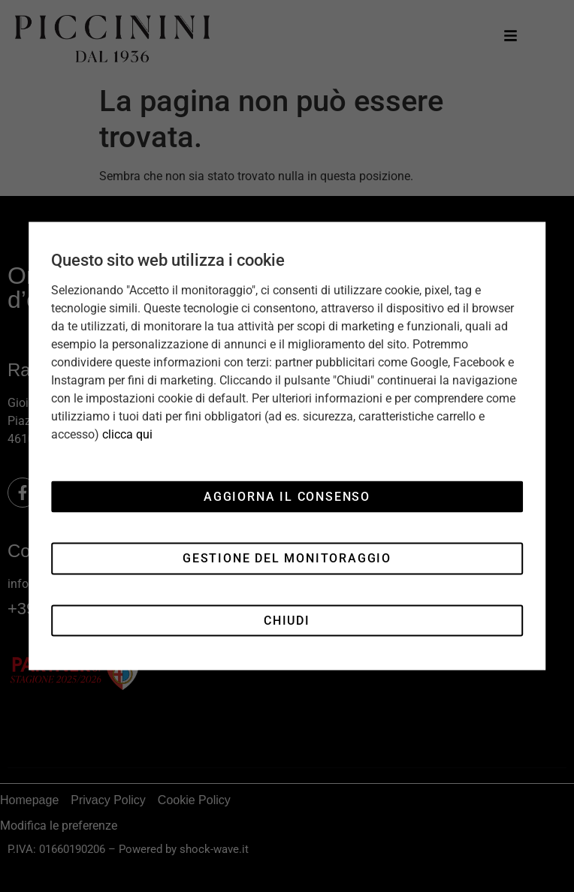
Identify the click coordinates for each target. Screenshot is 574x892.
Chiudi (287, 620)
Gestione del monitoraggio (287, 558)
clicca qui (127, 434)
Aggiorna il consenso (287, 496)
